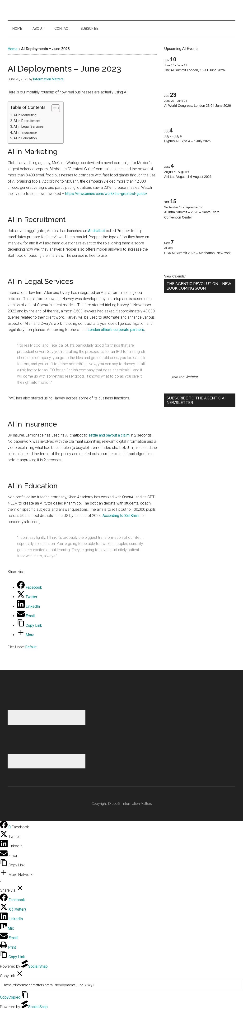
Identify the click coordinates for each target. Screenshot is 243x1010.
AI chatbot (96, 230)
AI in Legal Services (29, 127)
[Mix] (7, 928)
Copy (10, 997)
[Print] (8, 947)
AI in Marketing (25, 115)
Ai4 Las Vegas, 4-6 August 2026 (187, 177)
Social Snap (34, 966)
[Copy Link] (29, 625)
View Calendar (175, 276)
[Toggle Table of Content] (53, 108)
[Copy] (121, 985)
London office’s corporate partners (116, 329)
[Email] (26, 616)
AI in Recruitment (27, 121)
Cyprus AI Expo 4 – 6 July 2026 (187, 141)
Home (13, 49)
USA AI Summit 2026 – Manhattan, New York (197, 253)
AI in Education (25, 138)
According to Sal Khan (121, 515)
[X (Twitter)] (13, 909)
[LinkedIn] (28, 606)
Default (31, 647)
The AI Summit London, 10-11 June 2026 (194, 70)
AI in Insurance (25, 133)
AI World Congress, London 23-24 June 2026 (197, 105)
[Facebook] (29, 587)
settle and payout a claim (108, 435)
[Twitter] (27, 597)
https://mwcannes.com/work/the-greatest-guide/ (106, 193)
